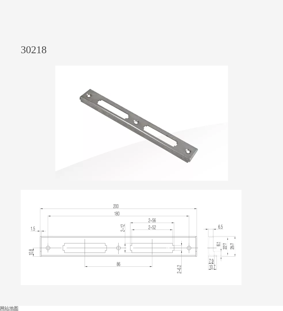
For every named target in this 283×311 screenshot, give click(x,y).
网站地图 (9, 308)
